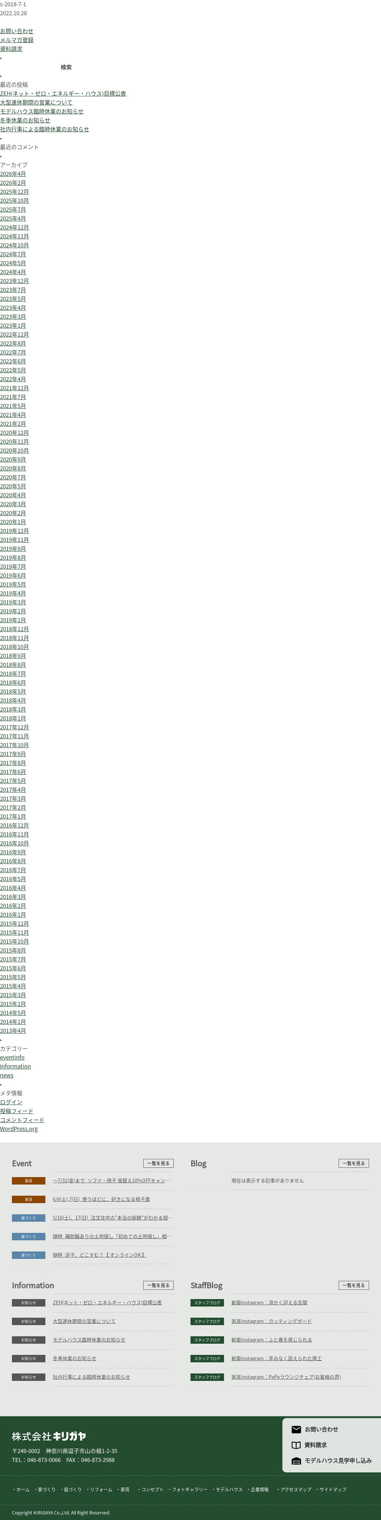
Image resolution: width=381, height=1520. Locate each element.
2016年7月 (13, 870)
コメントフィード (22, 1120)
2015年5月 (13, 977)
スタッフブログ (207, 1303)
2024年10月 (14, 245)
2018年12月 (14, 629)
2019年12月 (14, 531)
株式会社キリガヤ (49, 1436)
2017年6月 (13, 772)
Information (15, 1066)
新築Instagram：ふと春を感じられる (271, 1339)
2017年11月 (14, 736)
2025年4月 (13, 218)
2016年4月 (13, 888)
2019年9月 (13, 549)
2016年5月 (13, 879)
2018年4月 (13, 700)
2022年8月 (13, 343)
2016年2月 (13, 906)
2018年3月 (13, 709)
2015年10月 (14, 941)
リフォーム (101, 1489)
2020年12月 (14, 433)
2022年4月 (13, 379)
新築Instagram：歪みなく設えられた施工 (276, 1358)
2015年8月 (13, 950)
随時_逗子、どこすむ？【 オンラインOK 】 (100, 1255)
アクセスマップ (296, 1489)
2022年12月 (14, 334)
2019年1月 (13, 620)
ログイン (11, 1102)
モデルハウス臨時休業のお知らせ (42, 111)
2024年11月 (14, 236)
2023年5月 (13, 299)
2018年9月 (13, 656)
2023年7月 (13, 290)
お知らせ (28, 1303)
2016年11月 (14, 834)
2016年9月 (13, 852)
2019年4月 (13, 593)
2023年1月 (13, 325)
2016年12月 (14, 825)
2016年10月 (14, 843)
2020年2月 (13, 513)
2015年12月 (14, 923)
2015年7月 (13, 959)
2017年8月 (13, 763)
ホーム (23, 1489)
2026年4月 (13, 174)
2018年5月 (13, 691)
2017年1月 (13, 816)
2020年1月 (13, 522)
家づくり (28, 1218)
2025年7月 (13, 209)
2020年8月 (13, 468)
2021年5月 (13, 406)
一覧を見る (158, 1163)
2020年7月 (13, 477)
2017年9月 (13, 754)
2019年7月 (13, 566)
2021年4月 (13, 415)
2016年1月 (13, 915)
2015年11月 (14, 932)
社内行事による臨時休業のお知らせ (44, 129)
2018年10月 (14, 647)
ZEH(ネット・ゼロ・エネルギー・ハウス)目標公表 (63, 93)
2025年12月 (14, 192)
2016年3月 (13, 897)
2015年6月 (13, 968)
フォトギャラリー (190, 1489)
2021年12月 (14, 388)
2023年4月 (13, 308)
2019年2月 (13, 611)
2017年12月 (14, 727)
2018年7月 (13, 674)
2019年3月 (13, 602)
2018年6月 (13, 682)
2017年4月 (13, 790)
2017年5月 (13, 781)
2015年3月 (13, 995)
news (6, 1075)
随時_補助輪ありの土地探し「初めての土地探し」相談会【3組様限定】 (113, 1236)
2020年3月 (13, 504)
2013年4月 (13, 1031)
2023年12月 (14, 281)
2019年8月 (13, 557)
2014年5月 (13, 1013)
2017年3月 (13, 798)
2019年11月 (14, 540)
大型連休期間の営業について (36, 102)
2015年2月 (13, 1004)
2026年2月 (13, 183)
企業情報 (260, 1489)
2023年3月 (13, 316)
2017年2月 (13, 807)
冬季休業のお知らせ (25, 120)
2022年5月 (13, 370)
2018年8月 (13, 665)
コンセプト (152, 1489)
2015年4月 (13, 986)
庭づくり (73, 1489)
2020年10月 (14, 450)
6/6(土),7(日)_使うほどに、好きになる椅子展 (101, 1199)
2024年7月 (13, 254)
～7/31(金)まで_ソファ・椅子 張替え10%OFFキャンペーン (113, 1180)
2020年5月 (13, 486)
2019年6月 (13, 575)
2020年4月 (13, 495)
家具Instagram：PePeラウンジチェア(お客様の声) (286, 1377)
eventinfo (12, 1057)
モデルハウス (229, 1489)
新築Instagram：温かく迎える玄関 (269, 1302)
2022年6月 (13, 361)
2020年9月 (13, 459)
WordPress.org (19, 1129)
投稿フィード (16, 1111)
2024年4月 (13, 272)
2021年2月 (13, 424)
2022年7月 (13, 352)
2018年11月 (14, 638)
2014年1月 (13, 1022)
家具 (28, 1181)
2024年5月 (13, 263)
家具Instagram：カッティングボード (271, 1321)
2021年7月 (13, 397)
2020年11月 (14, 441)
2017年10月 (14, 745)
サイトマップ (333, 1489)
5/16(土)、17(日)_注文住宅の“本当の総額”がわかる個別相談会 (113, 1217)
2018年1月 (13, 718)
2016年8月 (13, 861)
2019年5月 (13, 584)
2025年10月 (14, 200)
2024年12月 (14, 227)
